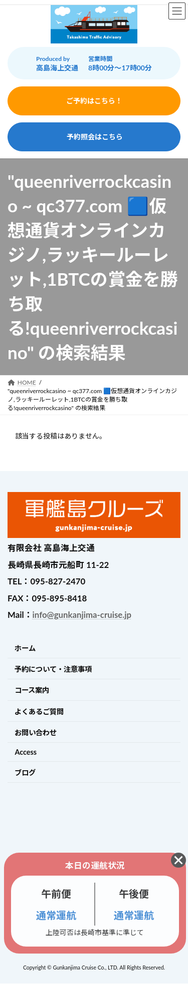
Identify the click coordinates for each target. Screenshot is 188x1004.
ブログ (25, 772)
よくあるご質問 (39, 711)
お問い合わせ (36, 732)
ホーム (25, 648)
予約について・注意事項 (53, 669)
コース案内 (32, 690)
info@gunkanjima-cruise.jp (82, 614)
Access (26, 752)
